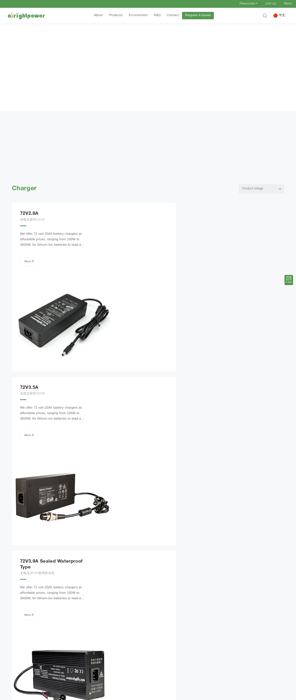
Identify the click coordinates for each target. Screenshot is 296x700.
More (28, 264)
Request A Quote (198, 15)
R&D (157, 15)
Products (115, 15)
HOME (17, 110)
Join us (270, 3)
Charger (48, 110)
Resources (247, 3)
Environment (138, 15)
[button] (264, 15)
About (98, 15)
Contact (173, 15)
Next (181, 672)
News (288, 3)
